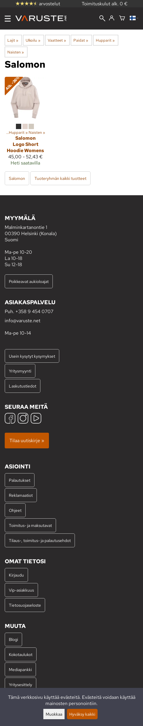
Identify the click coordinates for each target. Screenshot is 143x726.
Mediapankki (20, 669)
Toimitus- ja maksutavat (30, 525)
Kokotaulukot (20, 654)
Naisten (15, 52)
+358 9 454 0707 (34, 311)
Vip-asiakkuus (21, 590)
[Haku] (102, 18)
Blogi (13, 639)
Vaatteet (57, 40)
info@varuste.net (22, 321)
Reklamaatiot (21, 495)
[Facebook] (10, 419)
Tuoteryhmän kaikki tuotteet (60, 178)
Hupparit (105, 40)
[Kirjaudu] (111, 18)
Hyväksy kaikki (82, 714)
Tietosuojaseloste (25, 605)
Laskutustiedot (22, 386)
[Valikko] (8, 19)
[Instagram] (23, 419)
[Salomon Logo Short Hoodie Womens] (25, 124)
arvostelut (38, 4)
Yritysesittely (20, 684)
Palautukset (19, 480)
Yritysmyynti (20, 371)
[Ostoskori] (122, 18)
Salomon (17, 178)
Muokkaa (54, 714)
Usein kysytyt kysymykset (32, 356)
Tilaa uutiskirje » (26, 440)
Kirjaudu (16, 575)
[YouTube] (36, 419)
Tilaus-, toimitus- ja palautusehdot (40, 540)
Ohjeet (15, 510)
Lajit (12, 40)
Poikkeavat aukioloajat (29, 281)
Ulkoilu (33, 40)
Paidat (80, 40)
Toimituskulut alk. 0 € (105, 4)
